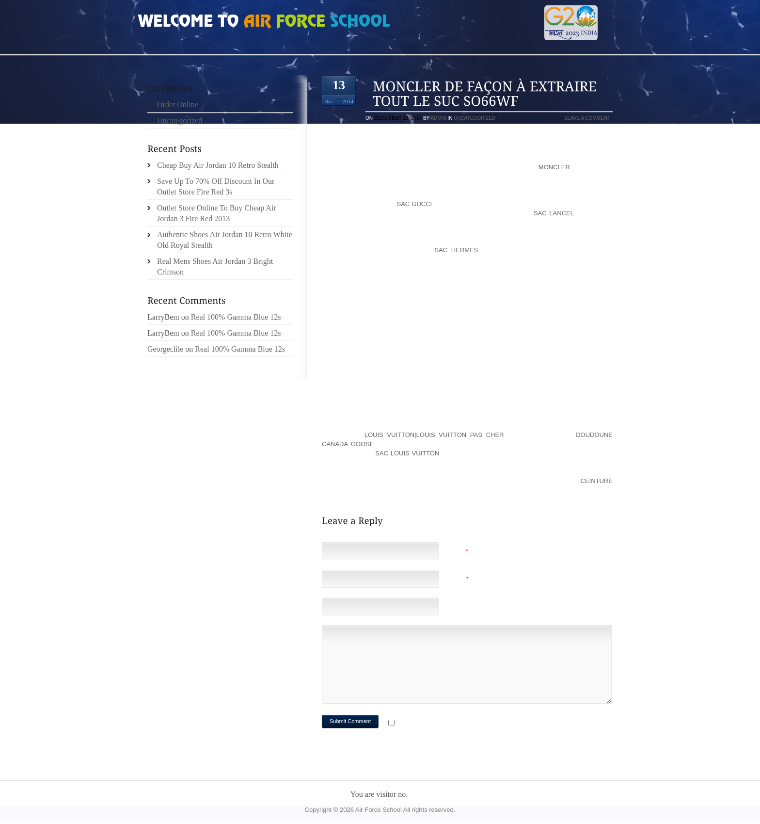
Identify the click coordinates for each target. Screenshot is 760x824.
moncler (554, 167)
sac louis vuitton (407, 453)
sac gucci (414, 204)
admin (438, 118)
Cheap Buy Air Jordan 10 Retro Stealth (218, 165)
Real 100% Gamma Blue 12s (236, 317)
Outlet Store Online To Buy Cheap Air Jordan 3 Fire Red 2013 (216, 213)
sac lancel (554, 213)
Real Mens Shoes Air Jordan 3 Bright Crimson (215, 266)
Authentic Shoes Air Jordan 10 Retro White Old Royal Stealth (224, 239)
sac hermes (456, 250)
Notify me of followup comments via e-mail (473, 723)
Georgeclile (165, 349)
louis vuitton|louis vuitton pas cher (434, 434)
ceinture (597, 481)
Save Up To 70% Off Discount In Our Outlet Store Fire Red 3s (215, 186)
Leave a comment (587, 118)
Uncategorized (474, 118)
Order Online (177, 104)
